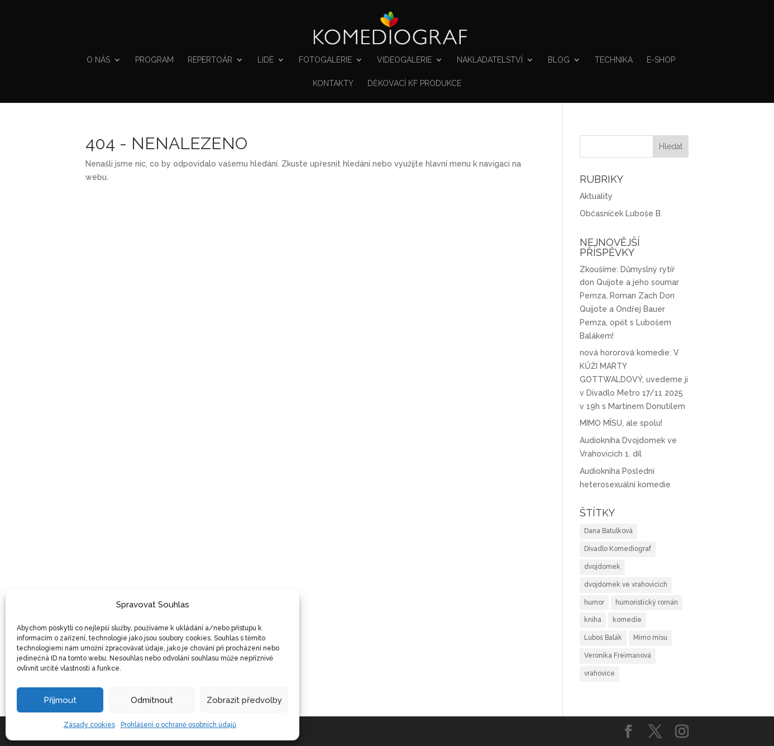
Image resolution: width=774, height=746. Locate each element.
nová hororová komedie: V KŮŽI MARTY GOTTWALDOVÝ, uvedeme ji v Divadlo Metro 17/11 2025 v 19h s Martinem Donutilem (634, 379)
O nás (98, 60)
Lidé (265, 60)
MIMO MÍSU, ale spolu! (621, 423)
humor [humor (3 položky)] (594, 602)
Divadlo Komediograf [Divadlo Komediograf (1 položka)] (617, 549)
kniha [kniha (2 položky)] (592, 620)
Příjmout (60, 700)
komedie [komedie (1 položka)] (627, 620)
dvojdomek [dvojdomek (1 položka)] (602, 567)
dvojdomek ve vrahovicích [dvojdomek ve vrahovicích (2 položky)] (625, 584)
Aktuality (596, 196)
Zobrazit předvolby (244, 700)
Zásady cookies (89, 725)
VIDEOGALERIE (404, 60)
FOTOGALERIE (325, 60)
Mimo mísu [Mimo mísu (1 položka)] (650, 638)
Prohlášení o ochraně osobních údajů (178, 725)
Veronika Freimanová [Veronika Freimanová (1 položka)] (617, 655)
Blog (559, 60)
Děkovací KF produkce (414, 83)
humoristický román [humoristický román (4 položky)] (646, 602)
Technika (614, 60)
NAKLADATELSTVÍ (490, 60)
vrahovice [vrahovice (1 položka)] (599, 673)
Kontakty (333, 83)
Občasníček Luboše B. (621, 213)
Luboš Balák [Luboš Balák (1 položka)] (603, 638)
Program (154, 60)
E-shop (661, 60)
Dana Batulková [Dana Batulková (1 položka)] (608, 531)
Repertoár (210, 60)
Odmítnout (152, 700)
